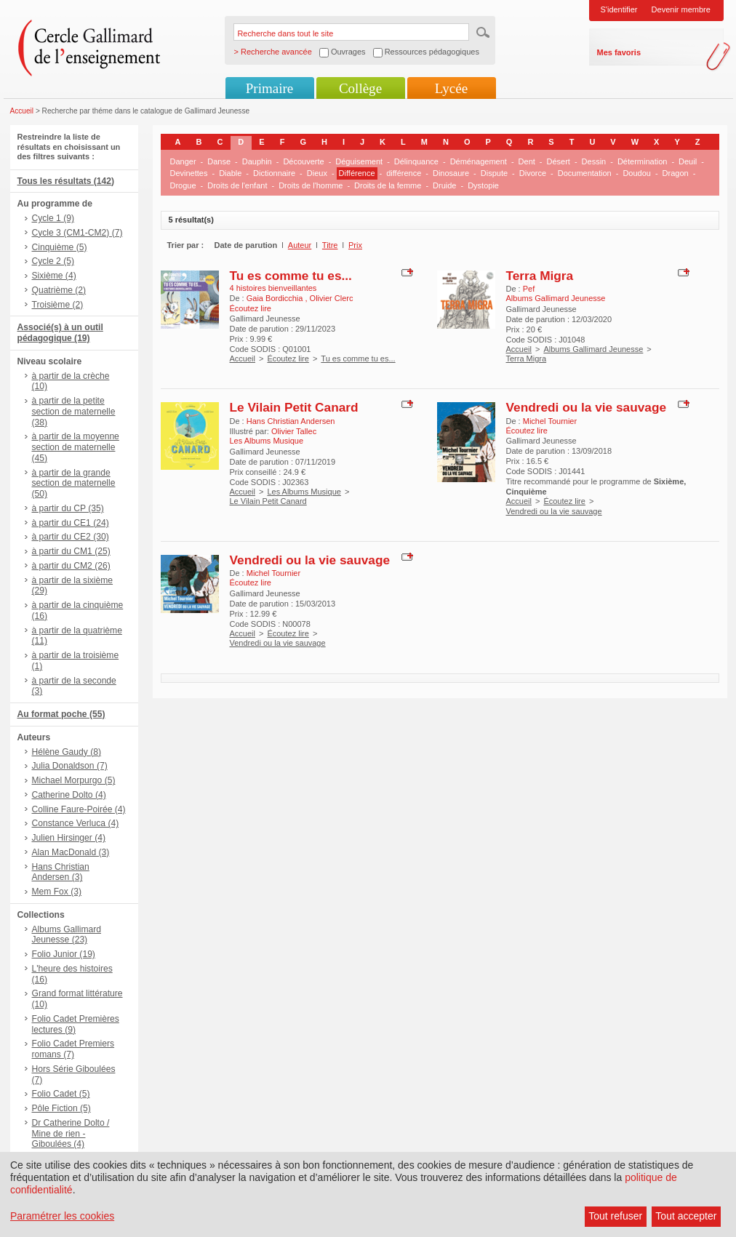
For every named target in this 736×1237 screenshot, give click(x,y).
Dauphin (257, 161)
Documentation (585, 173)
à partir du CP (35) (68, 508)
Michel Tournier (550, 421)
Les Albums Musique (304, 491)
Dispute (494, 173)
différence (403, 173)
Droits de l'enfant (237, 185)
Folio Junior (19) (63, 954)
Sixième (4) (54, 276)
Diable (230, 173)
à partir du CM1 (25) (71, 551)
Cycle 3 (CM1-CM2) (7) (77, 233)
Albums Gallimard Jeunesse (593, 349)
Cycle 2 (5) (53, 261)
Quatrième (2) (59, 290)
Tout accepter (685, 1216)
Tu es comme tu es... (291, 275)
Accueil (22, 111)
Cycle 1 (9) (53, 218)
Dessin (594, 161)
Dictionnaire (274, 173)
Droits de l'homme (311, 185)
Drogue (183, 185)
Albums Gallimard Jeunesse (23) (66, 934)
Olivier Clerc (331, 298)
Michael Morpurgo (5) (74, 780)
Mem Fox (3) (57, 891)
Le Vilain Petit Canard (294, 407)
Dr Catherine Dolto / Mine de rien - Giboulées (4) (71, 1134)
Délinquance (416, 161)
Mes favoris (619, 52)
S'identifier (619, 9)
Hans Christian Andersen (291, 421)
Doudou (637, 173)
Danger (183, 161)
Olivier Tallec (293, 431)
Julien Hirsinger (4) (69, 838)
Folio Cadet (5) (61, 1094)
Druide (444, 185)
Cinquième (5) (59, 247)
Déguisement (359, 161)
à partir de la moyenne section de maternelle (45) (75, 447)
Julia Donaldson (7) (70, 766)
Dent (527, 161)
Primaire (269, 88)
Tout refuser (615, 1216)
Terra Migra (540, 275)
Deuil (688, 161)
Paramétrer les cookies (62, 1216)
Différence (357, 173)
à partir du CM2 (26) (71, 566)
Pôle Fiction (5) (61, 1108)
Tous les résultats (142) (66, 181)
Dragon (676, 173)
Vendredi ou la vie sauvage (586, 407)
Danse (219, 161)
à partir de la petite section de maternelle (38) (74, 412)
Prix (355, 245)
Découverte (303, 161)
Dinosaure (451, 173)
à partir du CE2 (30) (70, 537)
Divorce (532, 173)
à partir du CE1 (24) (70, 523)
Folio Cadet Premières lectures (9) (75, 1024)
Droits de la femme (387, 185)
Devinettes (189, 173)
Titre (330, 245)
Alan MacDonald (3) (71, 852)
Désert (558, 161)
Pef (529, 288)
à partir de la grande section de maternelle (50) (74, 484)
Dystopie (483, 185)
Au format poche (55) (61, 714)
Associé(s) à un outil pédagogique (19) (60, 332)
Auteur (299, 245)
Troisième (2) (58, 305)
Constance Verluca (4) (75, 823)
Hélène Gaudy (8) (66, 752)
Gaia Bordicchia (276, 298)
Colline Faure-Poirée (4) (79, 809)
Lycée (451, 88)
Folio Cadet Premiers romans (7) (73, 1049)
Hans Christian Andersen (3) (60, 872)
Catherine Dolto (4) (69, 795)
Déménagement (478, 161)
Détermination (642, 161)
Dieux (317, 173)
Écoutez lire (287, 358)
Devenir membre (681, 9)
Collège (360, 88)
